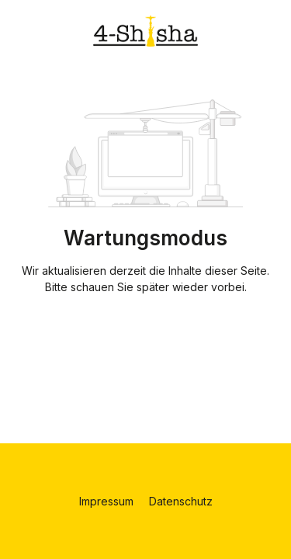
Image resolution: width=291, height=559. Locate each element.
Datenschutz (181, 501)
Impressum (108, 501)
